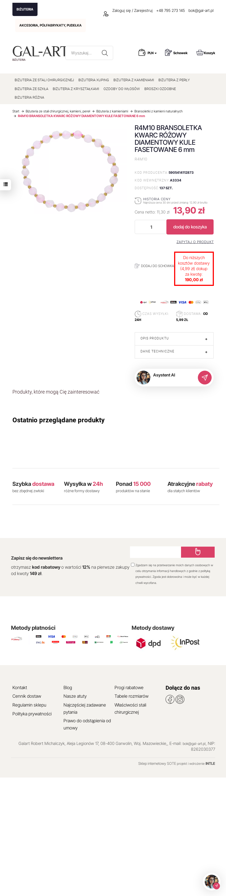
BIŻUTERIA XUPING (93, 80)
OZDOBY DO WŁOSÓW (121, 89)
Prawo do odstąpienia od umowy (87, 724)
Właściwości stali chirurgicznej (130, 708)
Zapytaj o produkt (195, 242)
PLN (152, 53)
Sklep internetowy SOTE (157, 763)
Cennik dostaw (26, 696)
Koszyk (205, 52)
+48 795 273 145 (170, 10)
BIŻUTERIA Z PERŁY (174, 80)
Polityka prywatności (32, 713)
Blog (67, 687)
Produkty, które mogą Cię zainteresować (55, 392)
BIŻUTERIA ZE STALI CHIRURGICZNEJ (44, 80)
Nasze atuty (75, 696)
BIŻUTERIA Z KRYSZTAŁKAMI (76, 89)
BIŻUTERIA (25, 9)
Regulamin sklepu (29, 705)
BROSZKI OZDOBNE (160, 89)
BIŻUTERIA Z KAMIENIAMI (133, 80)
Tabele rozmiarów (131, 696)
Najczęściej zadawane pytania (84, 708)
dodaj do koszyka (190, 227)
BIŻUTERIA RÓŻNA (29, 97)
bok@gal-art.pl (201, 10)
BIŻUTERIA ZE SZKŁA (31, 89)
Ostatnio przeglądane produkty (58, 420)
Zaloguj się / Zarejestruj (128, 10)
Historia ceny (157, 199)
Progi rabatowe (129, 687)
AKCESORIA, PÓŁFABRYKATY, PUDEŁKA (50, 25)
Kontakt (19, 687)
